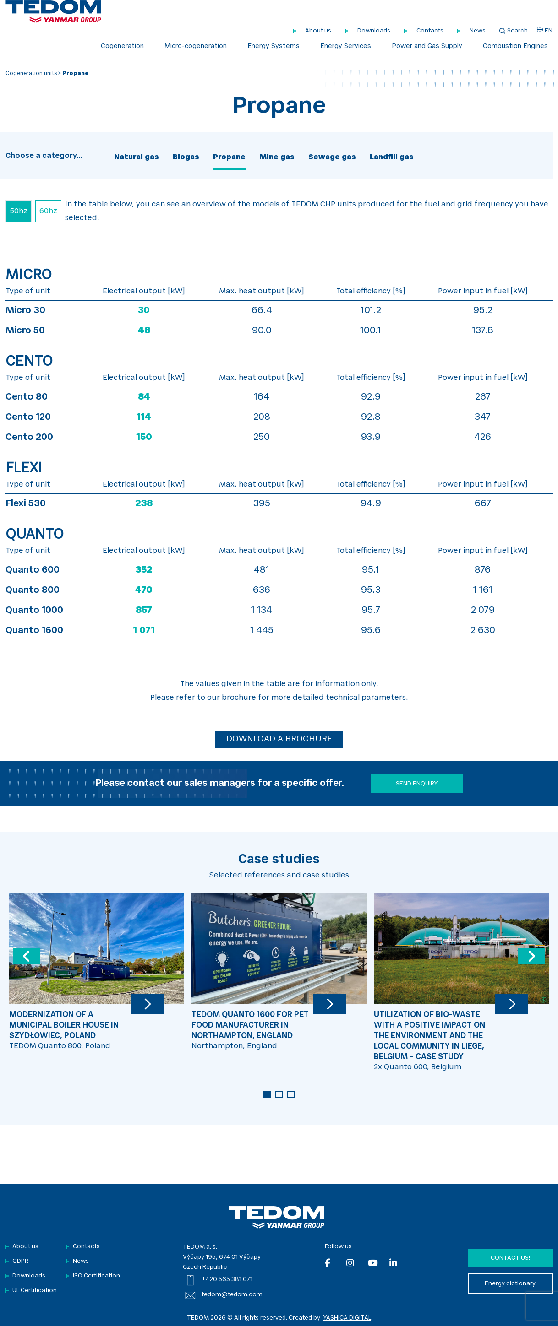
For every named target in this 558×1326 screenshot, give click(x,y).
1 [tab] (267, 1094)
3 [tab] (291, 1094)
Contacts (429, 31)
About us (318, 31)
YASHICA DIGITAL (347, 1318)
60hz (48, 211)
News (478, 31)
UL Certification (34, 1291)
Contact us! (510, 1258)
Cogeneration (122, 46)
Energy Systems (273, 46)
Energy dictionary (510, 1284)
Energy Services (345, 46)
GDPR (20, 1261)
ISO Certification (96, 1276)
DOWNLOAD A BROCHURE (279, 740)
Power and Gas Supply (427, 46)
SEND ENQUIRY (417, 784)
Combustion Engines (515, 46)
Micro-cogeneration (195, 46)
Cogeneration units (31, 73)
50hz (18, 211)
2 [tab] (279, 1094)
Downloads (373, 31)
